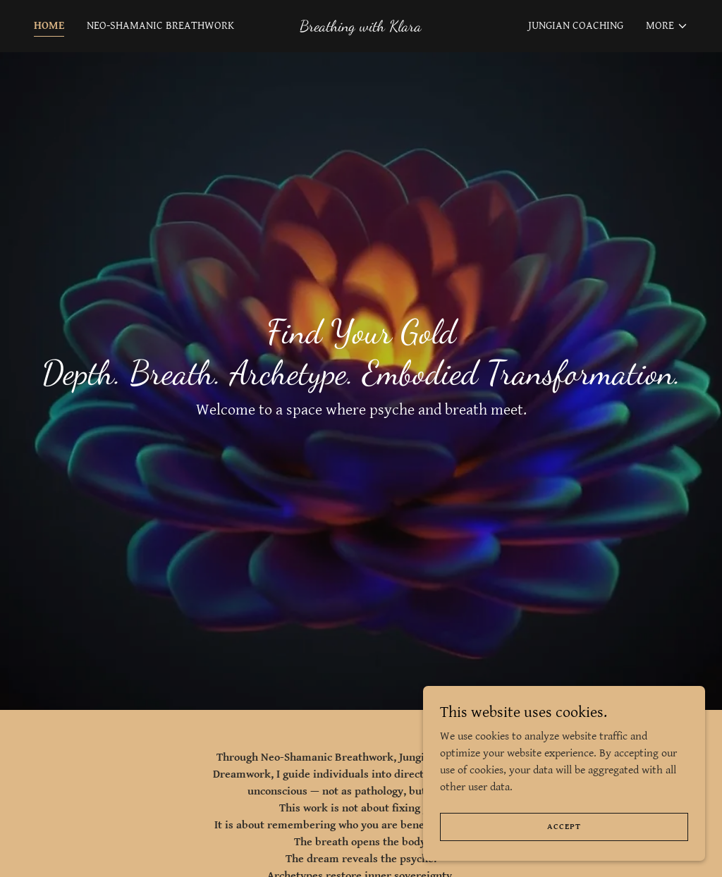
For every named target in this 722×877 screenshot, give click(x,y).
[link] (361, 28)
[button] (667, 26)
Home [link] (49, 25)
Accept (564, 826)
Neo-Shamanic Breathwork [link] (160, 25)
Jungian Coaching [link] (575, 25)
